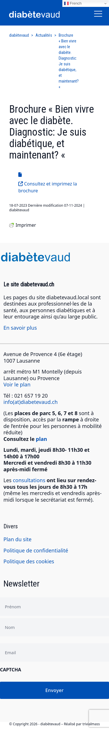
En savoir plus (20, 327)
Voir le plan (17, 384)
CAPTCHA (10, 669)
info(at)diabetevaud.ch (30, 401)
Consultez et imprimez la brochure (47, 187)
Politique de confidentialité (35, 550)
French (73, 3)
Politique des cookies (28, 561)
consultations (29, 480)
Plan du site (17, 539)
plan (41, 438)
